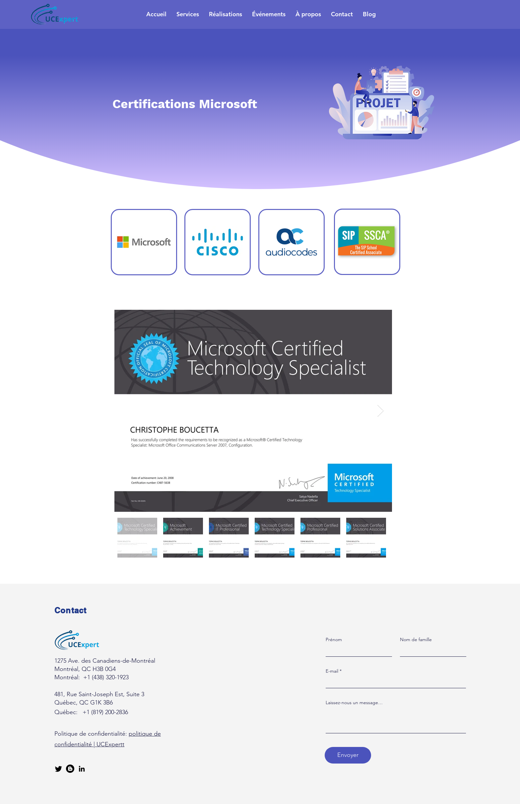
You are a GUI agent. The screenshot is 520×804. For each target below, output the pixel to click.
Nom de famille (416, 639)
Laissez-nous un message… (354, 702)
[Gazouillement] (58, 769)
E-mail (332, 671)
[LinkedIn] (82, 769)
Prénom (334, 639)
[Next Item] (380, 410)
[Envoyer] (348, 755)
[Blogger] (70, 769)
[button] (187, 14)
